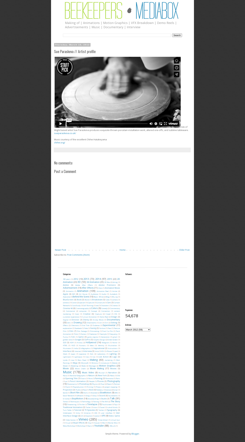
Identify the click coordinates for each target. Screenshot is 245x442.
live (93, 357)
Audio (104, 294)
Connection (105, 311)
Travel (102, 407)
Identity (101, 345)
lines (87, 357)
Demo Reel (104, 317)
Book (79, 299)
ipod (116, 351)
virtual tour (115, 420)
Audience (94, 294)
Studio (104, 398)
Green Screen (113, 340)
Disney (86, 319)
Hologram (105, 342)
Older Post (184, 249)
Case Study (76, 305)
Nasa (65, 375)
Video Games (71, 420)
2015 (109, 279)
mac (72, 360)
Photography (113, 381)
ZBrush (112, 426)
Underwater (67, 413)
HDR (72, 342)
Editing (114, 322)
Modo (83, 366)
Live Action (104, 356)
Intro (97, 351)
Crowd (108, 314)
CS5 (115, 314)
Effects (65, 325)
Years (90, 426)
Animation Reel (103, 291)
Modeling (74, 366)
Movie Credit (80, 369)
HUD (73, 345)
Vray (89, 423)
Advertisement (70, 287)
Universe (87, 413)
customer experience (71, 317)
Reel (91, 389)
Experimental (109, 325)
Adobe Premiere (107, 285)
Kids (91, 354)
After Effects (88, 287)
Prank (67, 387)
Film (71, 331)
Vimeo (83, 419)
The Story (115, 401)
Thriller (82, 404)
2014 (98, 278)
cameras (66, 303)
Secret (65, 393)
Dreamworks (91, 323)
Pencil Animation (78, 381)
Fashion (102, 328)
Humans (82, 345)
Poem (109, 384)
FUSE (73, 337)
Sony (94, 396)
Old (118, 375)
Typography (112, 410)
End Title (85, 325)
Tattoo (65, 402)
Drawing (78, 322)
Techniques (74, 402)
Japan (73, 354)
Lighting (113, 354)
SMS (116, 393)
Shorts (85, 393)
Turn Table (67, 410)
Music (67, 372)
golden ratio (67, 340)
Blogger (135, 433)
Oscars (83, 378)
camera (115, 300)
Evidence (96, 325)
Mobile (114, 363)
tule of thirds (112, 407)
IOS (102, 351)
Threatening (71, 404)
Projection (67, 389)
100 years (66, 279)
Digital (65, 320)
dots (69, 323)
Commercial (70, 311)
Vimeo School (103, 420)
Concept (94, 311)
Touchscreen (107, 404)
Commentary (115, 308)
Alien (100, 288)
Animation (82, 291)
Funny (65, 337)
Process (99, 387)
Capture (91, 303)
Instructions (112, 348)
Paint (90, 378)
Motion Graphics (107, 365)
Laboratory (101, 354)
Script (115, 390)
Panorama (109, 378)
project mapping (111, 387)
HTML (65, 345)
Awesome (66, 297)
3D (79, 281)
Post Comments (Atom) (78, 254)
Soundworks (113, 396)
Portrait (117, 384)
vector (97, 416)
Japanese (82, 354)
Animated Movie (112, 288)
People (91, 381)
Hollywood (91, 342)
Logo (114, 356)
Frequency (113, 334)
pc (66, 381)
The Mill (105, 402)
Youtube (99, 425)
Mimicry (95, 363)
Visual (67, 423)
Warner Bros (113, 423)
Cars (109, 302)
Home (123, 249)
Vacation (89, 416)
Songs (88, 396)
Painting (98, 378)
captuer (82, 303)
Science (108, 390)
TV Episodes (90, 410)
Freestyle (103, 334)
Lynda (65, 360)
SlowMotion (105, 392)
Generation (105, 337)
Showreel (94, 393)
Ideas (92, 345)
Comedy (104, 308)
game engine (92, 337)
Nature (91, 375)
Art (73, 294)
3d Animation (93, 282)
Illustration (112, 345)
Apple (65, 294)
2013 (86, 278)
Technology (86, 402)
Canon (74, 303)
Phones (100, 381)
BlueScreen (68, 299)
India (76, 348)
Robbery (99, 390)
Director (75, 319)
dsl (100, 323)
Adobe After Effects (84, 285)
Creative (87, 314)
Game (81, 337)
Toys (116, 404)
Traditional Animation (73, 407)
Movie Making (97, 368)
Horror (114, 342)
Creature (98, 314)
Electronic (75, 325)
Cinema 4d (68, 308)
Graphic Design (99, 340)
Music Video (88, 372)
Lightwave (78, 357)
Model (65, 366)
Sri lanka (66, 399)
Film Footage (82, 331)
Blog (107, 297)
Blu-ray (115, 297)
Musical (102, 373)
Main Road (82, 360)
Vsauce (96, 423)
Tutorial (77, 410)
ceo (97, 305)
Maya (75, 363)
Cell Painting (88, 305)
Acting (115, 282)
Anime (114, 291)
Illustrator (67, 348)
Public (78, 390)
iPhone (109, 351)
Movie (66, 368)
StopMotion (77, 398)
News (112, 375)
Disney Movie (98, 320)
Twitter (101, 410)
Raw (84, 390)
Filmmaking (94, 331)
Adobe (66, 285)
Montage (92, 366)
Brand (87, 300)
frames (83, 334)
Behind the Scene (81, 296)
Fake (86, 328)
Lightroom (67, 357)
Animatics (70, 291)
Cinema (115, 305)
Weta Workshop (69, 426)
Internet (78, 351)
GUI (64, 342)
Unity (78, 413)
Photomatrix (72, 384)
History (80, 342)
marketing (109, 360)
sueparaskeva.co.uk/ (65, 133)
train (95, 407)
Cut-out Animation (89, 317)
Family (93, 328)
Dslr (106, 323)
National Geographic (78, 375)
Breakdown (97, 299)
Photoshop (84, 384)
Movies (113, 368)
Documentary (113, 319)
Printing (90, 387)
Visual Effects (78, 422)
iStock (65, 354)
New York (102, 375)
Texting (96, 402)
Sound (102, 395)
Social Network (68, 396)
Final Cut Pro (107, 331)
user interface (106, 413)
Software (80, 396)
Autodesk (113, 294)
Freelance (92, 334)
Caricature (100, 303)
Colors (94, 308)
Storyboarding (93, 399)
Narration (112, 372)
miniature (105, 363)
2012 (76, 279)
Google (78, 339)
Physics (95, 384)
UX (82, 416)
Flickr (76, 334)
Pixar (102, 384)
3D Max (107, 282)
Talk (112, 398)
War (103, 423)
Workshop (81, 426)
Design (114, 316)
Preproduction (78, 387)
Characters (105, 305)
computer (83, 311)
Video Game (114, 415)
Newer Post (60, 249)
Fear (109, 328)
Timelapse (92, 404)
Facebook (78, 328)
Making (94, 359)
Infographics (85, 348)
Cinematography (82, 308)
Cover (77, 314)
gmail (115, 337)
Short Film (75, 392)
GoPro (87, 339)
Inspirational (98, 348)
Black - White (98, 297)
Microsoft (84, 363)
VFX (103, 415)
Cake (107, 300)
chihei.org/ (59, 142)
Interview (87, 351)
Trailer (88, 407)
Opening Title (71, 378)
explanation (67, 328)
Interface (67, 351)
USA (95, 413)
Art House (83, 294)
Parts (118, 378)
